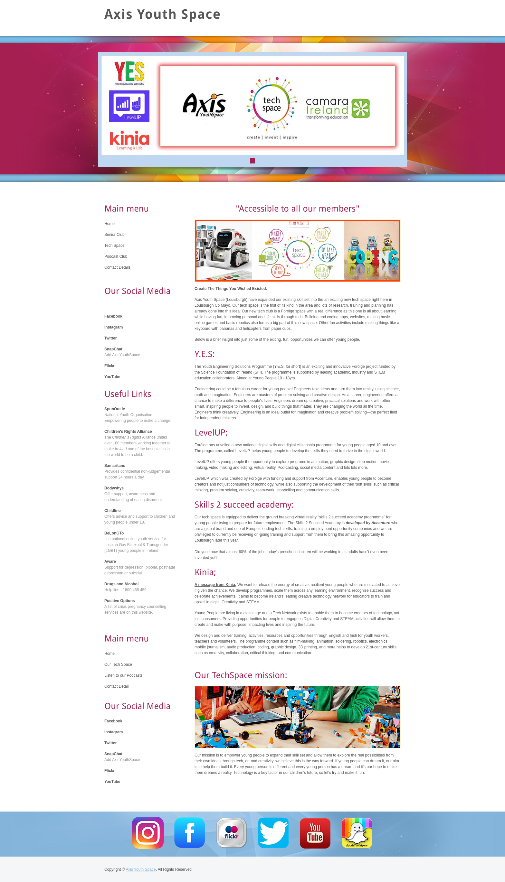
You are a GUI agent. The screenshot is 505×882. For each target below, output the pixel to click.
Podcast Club (115, 256)
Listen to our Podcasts (123, 675)
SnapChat (113, 349)
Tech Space (114, 245)
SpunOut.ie (114, 409)
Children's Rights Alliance (128, 431)
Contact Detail (116, 686)
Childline (112, 510)
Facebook (113, 316)
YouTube (112, 377)
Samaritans (114, 465)
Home (109, 223)
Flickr (109, 366)
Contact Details (117, 267)
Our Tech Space (118, 664)
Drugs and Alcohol (121, 584)
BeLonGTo (114, 533)
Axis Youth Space (141, 869)
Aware (110, 561)
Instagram (113, 327)
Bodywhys (114, 488)
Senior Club (114, 234)
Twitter (110, 338)
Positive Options (119, 601)
